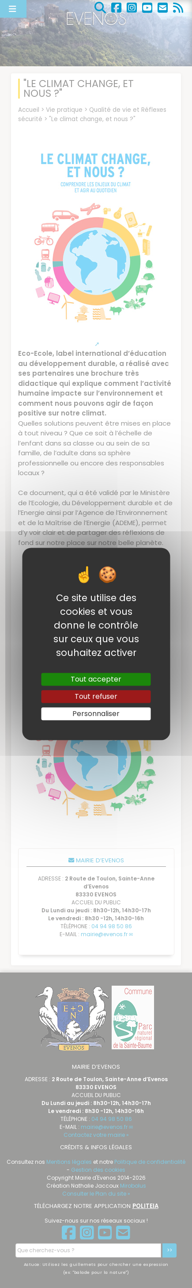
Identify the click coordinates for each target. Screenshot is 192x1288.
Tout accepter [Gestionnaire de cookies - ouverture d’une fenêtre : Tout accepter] (96, 679)
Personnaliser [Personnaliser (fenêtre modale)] (96, 714)
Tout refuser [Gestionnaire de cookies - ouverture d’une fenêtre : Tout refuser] (96, 696)
